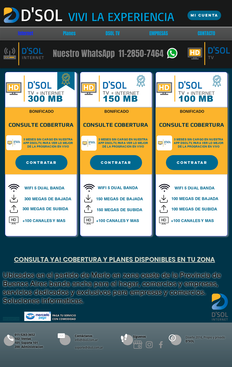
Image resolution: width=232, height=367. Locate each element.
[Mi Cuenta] (204, 15)
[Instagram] (149, 344)
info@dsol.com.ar (86, 340)
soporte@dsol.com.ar (89, 347)
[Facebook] (160, 344)
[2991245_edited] (137, 344)
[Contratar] (41, 162)
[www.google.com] (11, 319)
